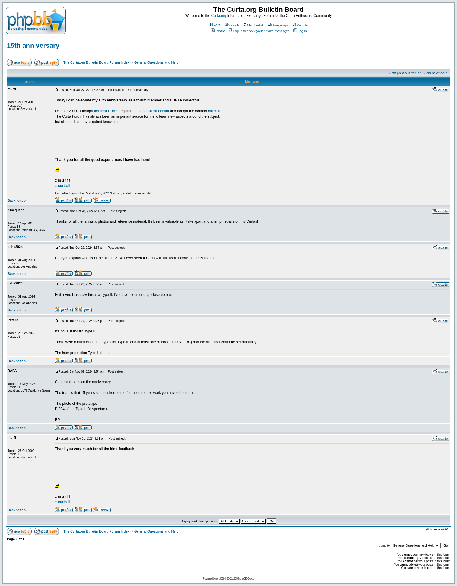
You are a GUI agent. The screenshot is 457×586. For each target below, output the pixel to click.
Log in (300, 31)
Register (300, 25)
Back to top (17, 200)
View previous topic (403, 73)
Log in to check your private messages (259, 31)
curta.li (214, 111)
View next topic (435, 73)
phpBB (220, 578)
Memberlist (253, 25)
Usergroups (278, 25)
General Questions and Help (156, 62)
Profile (218, 31)
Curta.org (218, 16)
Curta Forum (158, 111)
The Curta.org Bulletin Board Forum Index (96, 62)
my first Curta (105, 111)
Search (231, 25)
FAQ (214, 25)
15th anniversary (33, 45)
